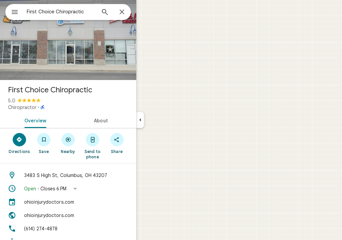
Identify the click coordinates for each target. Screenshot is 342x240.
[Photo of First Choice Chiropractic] (92, 40)
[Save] (68, 143)
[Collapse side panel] (164, 120)
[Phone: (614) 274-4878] (92, 228)
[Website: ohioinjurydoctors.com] (92, 215)
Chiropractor (46, 107)
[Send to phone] (116, 146)
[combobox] (78, 12)
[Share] (141, 143)
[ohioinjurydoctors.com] (92, 202)
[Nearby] (92, 143)
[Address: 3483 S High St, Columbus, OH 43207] (92, 175)
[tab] (58, 120)
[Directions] (43, 143)
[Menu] (12, 11)
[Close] (146, 12)
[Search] (129, 12)
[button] (92, 188)
